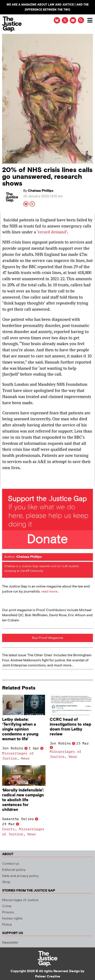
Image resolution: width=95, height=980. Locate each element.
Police (7, 924)
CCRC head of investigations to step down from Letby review (70, 727)
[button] (81, 20)
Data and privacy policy (20, 876)
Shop (6, 882)
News (25, 758)
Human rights (12, 918)
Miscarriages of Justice (20, 900)
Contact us (10, 863)
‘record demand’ (52, 231)
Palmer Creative (47, 976)
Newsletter (10, 942)
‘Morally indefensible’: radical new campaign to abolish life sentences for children (23, 800)
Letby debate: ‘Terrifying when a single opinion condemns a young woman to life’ (20, 729)
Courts (8, 829)
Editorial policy (14, 870)
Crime (6, 906)
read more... (50, 591)
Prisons (8, 912)
